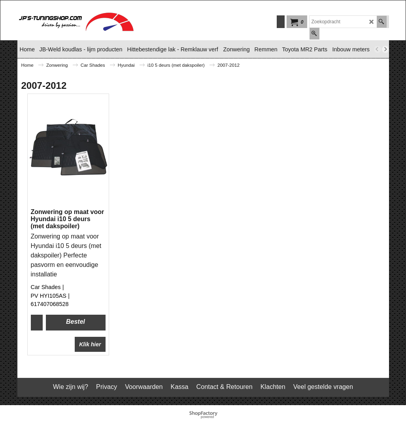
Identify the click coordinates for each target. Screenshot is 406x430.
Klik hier (90, 344)
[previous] (377, 49)
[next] (385, 49)
